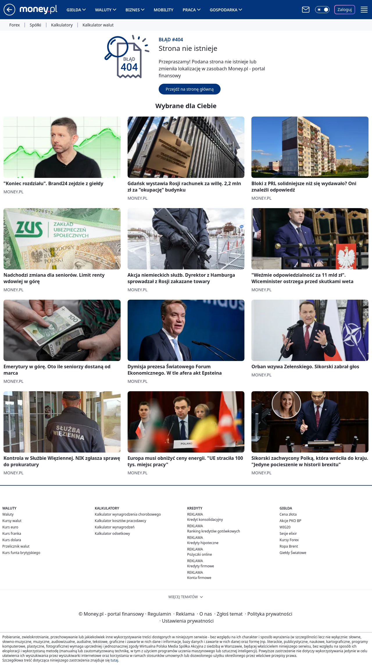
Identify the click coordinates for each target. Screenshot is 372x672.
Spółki (35, 25)
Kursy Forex (289, 539)
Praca (189, 9)
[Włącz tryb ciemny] (322, 9)
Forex (14, 25)
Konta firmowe (199, 577)
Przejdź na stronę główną (190, 89)
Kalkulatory (62, 25)
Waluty (103, 9)
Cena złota (288, 514)
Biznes (133, 9)
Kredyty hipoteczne (203, 542)
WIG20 (285, 527)
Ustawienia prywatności (187, 621)
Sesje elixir (288, 533)
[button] (364, 9)
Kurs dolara (11, 539)
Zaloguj (345, 9)
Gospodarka (223, 9)
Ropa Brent (289, 546)
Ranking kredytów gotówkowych (213, 531)
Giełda (74, 9)
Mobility (164, 9)
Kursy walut (12, 520)
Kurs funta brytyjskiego (21, 552)
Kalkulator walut (98, 25)
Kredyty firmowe (200, 566)
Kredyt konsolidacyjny (205, 519)
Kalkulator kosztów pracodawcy (120, 520)
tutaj (114, 660)
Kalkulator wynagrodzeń (115, 527)
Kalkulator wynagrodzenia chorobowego (128, 514)
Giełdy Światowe (293, 552)
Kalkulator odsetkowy (112, 533)
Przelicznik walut (15, 546)
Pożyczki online (199, 554)
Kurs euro (10, 527)
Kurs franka (11, 533)
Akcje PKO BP (290, 520)
